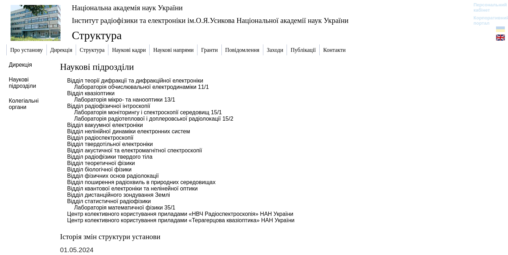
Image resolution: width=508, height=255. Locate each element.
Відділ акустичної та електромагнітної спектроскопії (134, 150)
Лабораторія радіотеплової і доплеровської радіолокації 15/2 (153, 119)
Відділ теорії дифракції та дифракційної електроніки (135, 81)
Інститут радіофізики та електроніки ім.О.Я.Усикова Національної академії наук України (210, 20)
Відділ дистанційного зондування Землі (118, 195)
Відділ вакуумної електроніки (105, 125)
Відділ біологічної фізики (99, 169)
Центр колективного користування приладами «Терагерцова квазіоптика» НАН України (181, 220)
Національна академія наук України (127, 8)
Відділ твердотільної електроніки (110, 144)
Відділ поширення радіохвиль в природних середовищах (141, 182)
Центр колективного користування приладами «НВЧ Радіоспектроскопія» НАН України (180, 214)
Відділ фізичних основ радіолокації (113, 176)
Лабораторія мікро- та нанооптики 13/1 (124, 100)
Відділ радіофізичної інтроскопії (108, 106)
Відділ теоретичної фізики (101, 163)
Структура (97, 35)
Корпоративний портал (486, 20)
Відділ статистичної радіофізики (109, 201)
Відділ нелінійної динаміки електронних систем (128, 131)
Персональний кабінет (486, 7)
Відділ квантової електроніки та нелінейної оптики (132, 189)
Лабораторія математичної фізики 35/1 (124, 208)
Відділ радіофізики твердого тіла (109, 157)
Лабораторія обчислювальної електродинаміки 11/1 (141, 87)
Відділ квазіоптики (91, 93)
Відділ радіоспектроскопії (100, 138)
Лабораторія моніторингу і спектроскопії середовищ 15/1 (148, 112)
